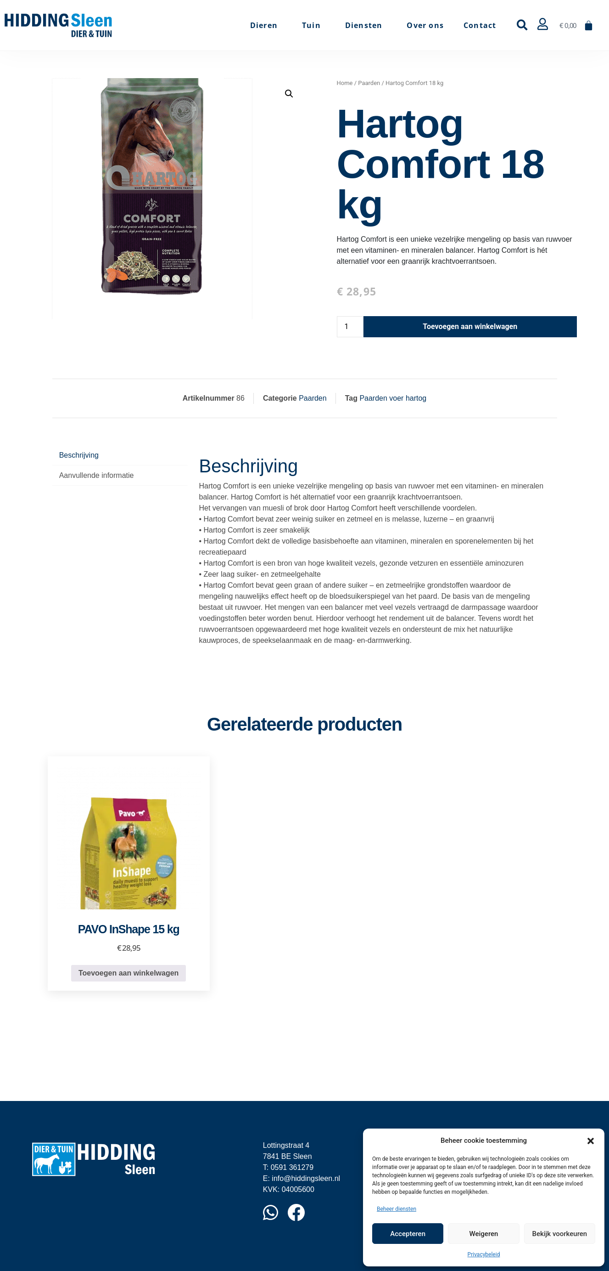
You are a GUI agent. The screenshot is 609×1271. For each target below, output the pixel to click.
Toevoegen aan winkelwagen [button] (128, 973)
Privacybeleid (484, 1254)
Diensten (366, 25)
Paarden (369, 82)
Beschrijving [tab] (79, 455)
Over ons (425, 25)
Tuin (313, 25)
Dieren (266, 25)
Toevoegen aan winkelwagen (470, 326)
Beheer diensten (396, 1209)
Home (345, 82)
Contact (480, 25)
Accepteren (407, 1234)
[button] (590, 1140)
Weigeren (483, 1234)
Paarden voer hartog (392, 398)
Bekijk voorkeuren (559, 1234)
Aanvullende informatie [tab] (96, 475)
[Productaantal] (350, 326)
